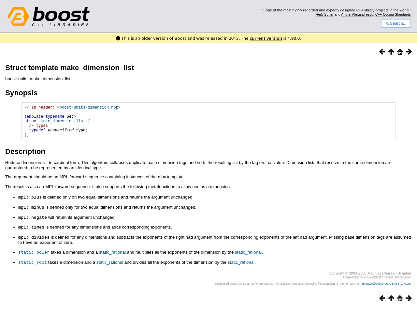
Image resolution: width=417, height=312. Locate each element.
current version (266, 38)
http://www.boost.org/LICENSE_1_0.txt (385, 288)
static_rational (112, 257)
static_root (32, 267)
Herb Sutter (325, 14)
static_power (34, 257)
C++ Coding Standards (393, 14)
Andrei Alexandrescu (357, 14)
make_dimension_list (63, 124)
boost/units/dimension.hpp (89, 108)
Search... (396, 23)
